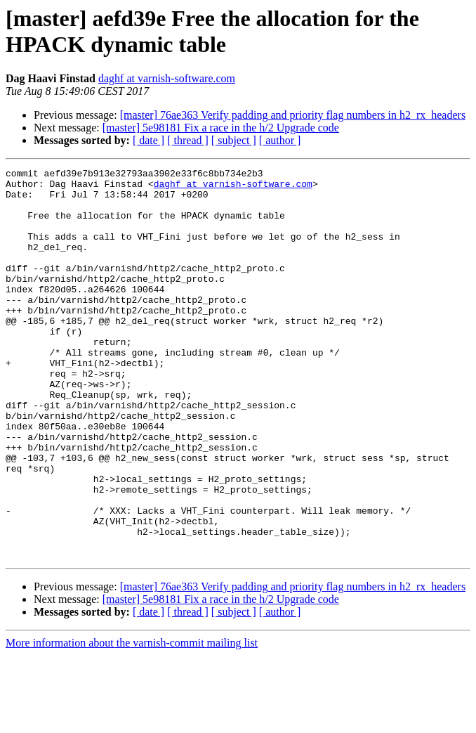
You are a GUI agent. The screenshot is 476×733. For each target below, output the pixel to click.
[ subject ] (233, 140)
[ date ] (148, 140)
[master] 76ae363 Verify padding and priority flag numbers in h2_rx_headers (292, 115)
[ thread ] (188, 140)
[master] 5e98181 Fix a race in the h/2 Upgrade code (221, 128)
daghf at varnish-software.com (166, 78)
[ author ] (280, 140)
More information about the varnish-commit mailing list (132, 721)
